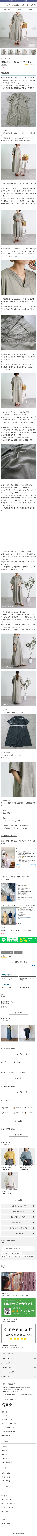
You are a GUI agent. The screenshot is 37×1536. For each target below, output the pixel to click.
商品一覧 (4, 1412)
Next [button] (34, 29)
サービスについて (7, 1420)
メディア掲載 (5, 1481)
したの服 (10, 1253)
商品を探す (6, 10)
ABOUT (4, 1492)
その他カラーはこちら (9, 836)
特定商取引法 (5, 1435)
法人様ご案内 (5, 1523)
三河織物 (31, 1256)
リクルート (4, 1519)
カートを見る (5, 1416)
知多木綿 (17, 1256)
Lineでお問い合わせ (9, 1395)
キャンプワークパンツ (8, 1256)
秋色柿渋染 (25, 1256)
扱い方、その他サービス (9, 1504)
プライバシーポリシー (8, 1431)
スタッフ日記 (5, 1473)
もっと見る (18, 1013)
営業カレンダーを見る (9, 1399)
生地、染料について (7, 1500)
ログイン (4, 1454)
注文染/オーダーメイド (8, 1508)
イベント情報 (5, 1477)
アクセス (4, 1515)
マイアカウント (6, 1458)
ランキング (18, 9)
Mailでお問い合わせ (26, 1395)
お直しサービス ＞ (7, 988)
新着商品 (31, 9)
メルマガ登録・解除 (7, 1462)
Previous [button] (3, 29)
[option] (18, 29)
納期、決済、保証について (9, 1424)
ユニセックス (18, 1253)
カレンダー (4, 1511)
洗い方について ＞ (25, 988)
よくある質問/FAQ (7, 1428)
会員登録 (4, 1450)
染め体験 (4, 1496)
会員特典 (4, 1446)
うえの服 (4, 1253)
